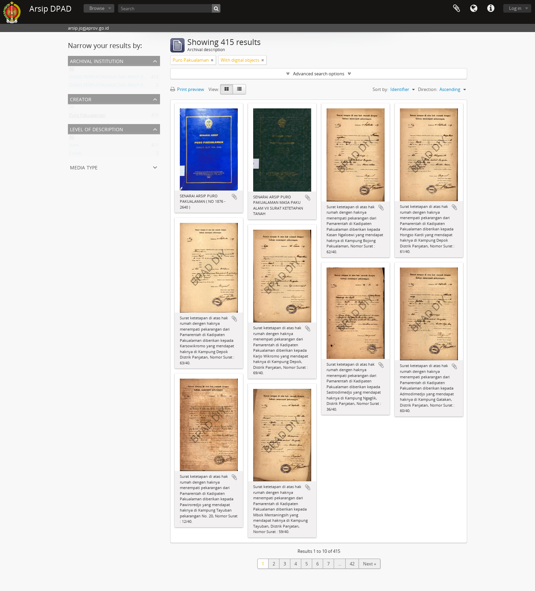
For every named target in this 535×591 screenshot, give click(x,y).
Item (74, 146)
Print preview (187, 89)
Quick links (490, 8)
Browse (96, 8)
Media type (84, 166)
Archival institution (97, 60)
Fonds (75, 155)
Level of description (96, 128)
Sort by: (380, 89)
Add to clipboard (234, 196)
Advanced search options (318, 74)
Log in (515, 8)
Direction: (427, 89)
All (71, 70)
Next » (369, 564)
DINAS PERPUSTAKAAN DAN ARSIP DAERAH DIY (117, 78)
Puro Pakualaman (87, 116)
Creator (80, 98)
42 (352, 564)
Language (473, 8)
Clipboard (456, 8)
